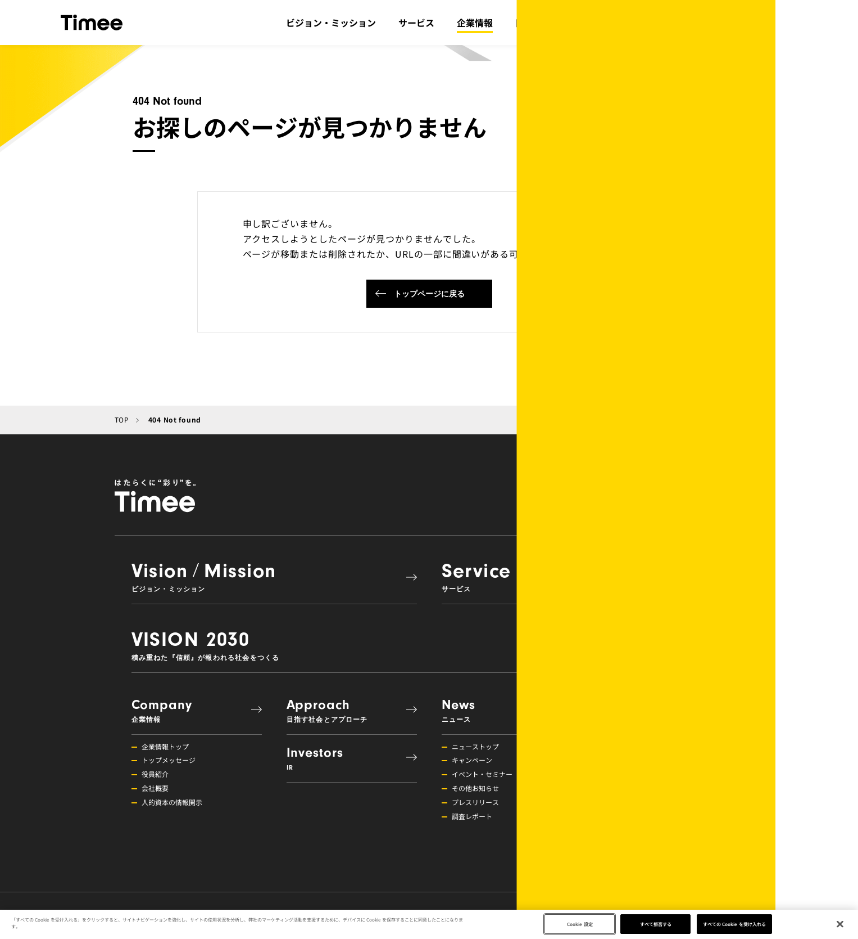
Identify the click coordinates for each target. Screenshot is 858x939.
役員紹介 (155, 774)
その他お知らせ (475, 788)
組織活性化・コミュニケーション (657, 774)
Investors (346, 758)
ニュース (708, 22)
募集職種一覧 (627, 858)
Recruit (656, 710)
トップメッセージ (169, 760)
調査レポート (472, 816)
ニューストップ (475, 746)
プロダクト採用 (630, 816)
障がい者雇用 (627, 844)
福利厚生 (620, 788)
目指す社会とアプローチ (564, 22)
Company (191, 710)
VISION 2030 (423, 645)
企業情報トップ (165, 746)
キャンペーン (472, 760)
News (501, 710)
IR (641, 22)
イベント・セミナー (482, 774)
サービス (416, 22)
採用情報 (759, 22)
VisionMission (268, 576)
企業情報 (475, 22)
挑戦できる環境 (630, 760)
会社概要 (155, 788)
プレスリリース (475, 802)
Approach (346, 710)
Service (579, 576)
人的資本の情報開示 (172, 802)
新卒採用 (620, 830)
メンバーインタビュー (640, 802)
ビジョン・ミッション (331, 22)
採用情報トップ (630, 746)
